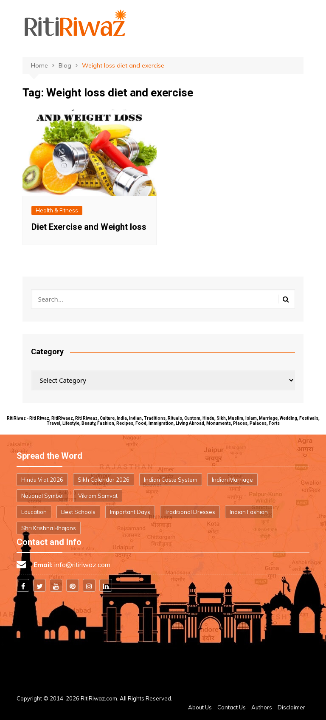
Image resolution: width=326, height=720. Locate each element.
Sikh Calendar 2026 (103, 479)
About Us (200, 707)
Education (34, 511)
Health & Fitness (57, 210)
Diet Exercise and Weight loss (88, 227)
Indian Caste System (170, 479)
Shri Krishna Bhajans (48, 528)
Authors (261, 707)
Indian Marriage (232, 479)
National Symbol (42, 495)
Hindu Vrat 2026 (42, 479)
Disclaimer (291, 707)
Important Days (130, 511)
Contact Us (231, 707)
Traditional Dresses (190, 511)
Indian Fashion (249, 511)
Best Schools (78, 511)
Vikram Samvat (98, 495)
